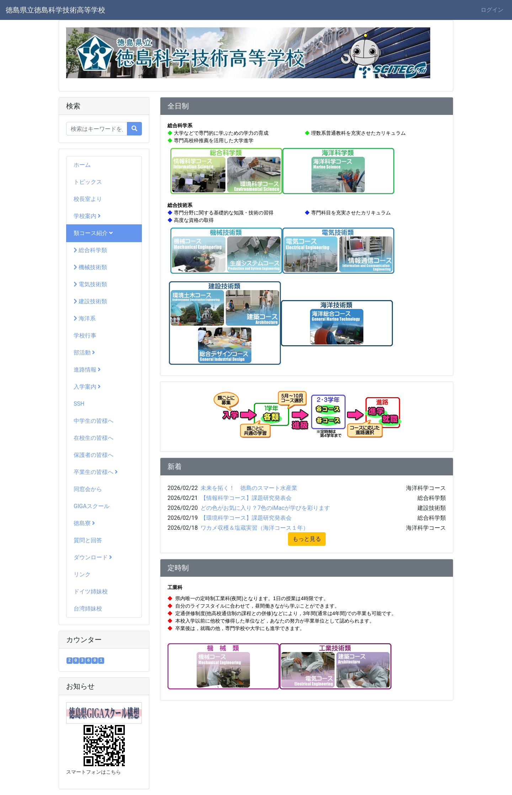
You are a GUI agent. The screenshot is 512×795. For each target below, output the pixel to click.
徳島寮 (84, 523)
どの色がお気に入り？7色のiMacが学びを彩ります (265, 508)
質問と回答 (88, 540)
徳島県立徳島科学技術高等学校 (55, 10)
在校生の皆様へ (93, 437)
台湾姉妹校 (88, 608)
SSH (79, 403)
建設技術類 (90, 301)
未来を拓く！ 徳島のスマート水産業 (249, 488)
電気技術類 (90, 284)
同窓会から (88, 489)
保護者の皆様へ (93, 455)
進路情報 (87, 369)
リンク (82, 574)
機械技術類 (90, 267)
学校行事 (85, 335)
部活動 (84, 352)
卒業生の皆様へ (96, 472)
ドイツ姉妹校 (91, 591)
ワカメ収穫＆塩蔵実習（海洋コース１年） (255, 527)
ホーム (82, 164)
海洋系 (85, 318)
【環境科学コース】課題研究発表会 (246, 517)
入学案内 (87, 386)
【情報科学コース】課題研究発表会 (246, 498)
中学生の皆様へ (93, 420)
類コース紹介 (93, 233)
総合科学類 (90, 250)
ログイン (492, 9)
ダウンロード (93, 557)
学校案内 (87, 216)
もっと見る (307, 538)
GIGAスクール (92, 506)
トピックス (88, 181)
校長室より (88, 199)
